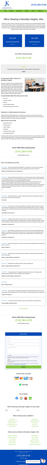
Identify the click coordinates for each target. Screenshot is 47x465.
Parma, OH (34, 421)
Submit (23, 363)
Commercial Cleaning (12, 431)
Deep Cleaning (35, 435)
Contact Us (40, 10)
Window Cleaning (35, 439)
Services (12, 11)
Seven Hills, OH (12, 422)
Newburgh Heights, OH (12, 421)
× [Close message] (39, 460)
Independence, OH (12, 419)
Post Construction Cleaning (35, 441)
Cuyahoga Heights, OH (12, 417)
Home (5, 10)
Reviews (27, 10)
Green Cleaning (12, 437)
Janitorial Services (12, 441)
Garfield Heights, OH (34, 417)
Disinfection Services (12, 433)
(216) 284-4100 (38, 5)
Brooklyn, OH (12, 415)
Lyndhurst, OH (35, 419)
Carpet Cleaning (34, 431)
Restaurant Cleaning (34, 437)
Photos (33, 10)
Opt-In (9, 355)
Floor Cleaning (35, 433)
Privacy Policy (16, 360)
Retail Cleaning (12, 439)
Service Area (19, 10)
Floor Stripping (12, 435)
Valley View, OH (34, 422)
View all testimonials (23, 305)
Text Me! (10, 351)
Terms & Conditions (23, 360)
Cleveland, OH (35, 415)
